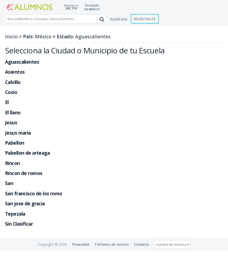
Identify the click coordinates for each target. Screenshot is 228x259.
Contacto (141, 244)
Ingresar (118, 19)
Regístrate (145, 18)
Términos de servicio (111, 244)
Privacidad (80, 244)
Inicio (11, 36)
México (43, 36)
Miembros (71, 5)
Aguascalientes (92, 36)
